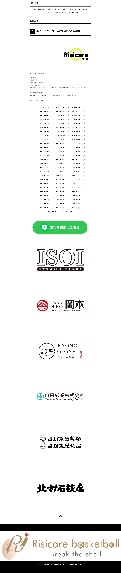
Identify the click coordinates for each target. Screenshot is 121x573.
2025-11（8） (76, 111)
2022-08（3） (76, 163)
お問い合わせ (42, 9)
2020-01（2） (44, 208)
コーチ (71, 9)
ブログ (44, 12)
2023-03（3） (60, 155)
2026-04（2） (45, 107)
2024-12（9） (60, 127)
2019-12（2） (60, 208)
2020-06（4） (60, 200)
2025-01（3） (44, 127)
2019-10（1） (76, 208)
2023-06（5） (60, 151)
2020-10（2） (44, 196)
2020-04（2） (45, 204)
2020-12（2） (60, 192)
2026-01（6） (44, 111)
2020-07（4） (45, 200)
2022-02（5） (76, 171)
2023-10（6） (44, 147)
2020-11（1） (76, 192)
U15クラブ (64, 9)
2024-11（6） (76, 127)
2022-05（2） (76, 167)
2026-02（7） (76, 107)
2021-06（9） (60, 184)
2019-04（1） (52, 212)
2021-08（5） (76, 180)
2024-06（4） (60, 135)
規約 (77, 12)
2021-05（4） (76, 184)
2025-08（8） (76, 115)
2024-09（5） (60, 131)
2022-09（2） (60, 163)
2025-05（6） (76, 119)
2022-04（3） (44, 171)
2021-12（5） (60, 176)
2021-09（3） (60, 180)
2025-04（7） (45, 123)
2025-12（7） (60, 111)
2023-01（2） (44, 159)
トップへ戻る (60, 516)
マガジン (50, 12)
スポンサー (85, 9)
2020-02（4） (76, 204)
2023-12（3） (60, 143)
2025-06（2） (60, 119)
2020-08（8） (76, 196)
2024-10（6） (44, 131)
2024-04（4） (45, 139)
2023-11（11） (76, 143)
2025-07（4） (45, 119)
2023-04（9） (45, 155)
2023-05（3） (76, 151)
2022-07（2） (44, 167)
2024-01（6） (44, 143)
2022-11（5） (76, 159)
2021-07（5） (44, 184)
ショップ (77, 9)
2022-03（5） (60, 171)
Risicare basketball (51, 564)
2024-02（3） (76, 139)
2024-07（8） (45, 135)
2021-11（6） (76, 176)
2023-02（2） (76, 155)
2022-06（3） (60, 167)
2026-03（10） (60, 107)
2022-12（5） (60, 159)
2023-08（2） (76, 147)
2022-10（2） (44, 163)
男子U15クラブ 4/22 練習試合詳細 (58, 31)
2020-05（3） (76, 200)
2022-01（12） (45, 176)
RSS (81, 564)
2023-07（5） (44, 151)
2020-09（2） (60, 196)
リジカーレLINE (69, 12)
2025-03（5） (60, 123)
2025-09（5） (60, 115)
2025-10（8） (44, 115)
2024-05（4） (76, 135)
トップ (34, 9)
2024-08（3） (76, 131)
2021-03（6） (60, 188)
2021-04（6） (44, 188)
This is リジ (59, 12)
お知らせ (50, 9)
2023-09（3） (60, 147)
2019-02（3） (68, 212)
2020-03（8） (60, 204)
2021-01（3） (44, 192)
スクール (57, 9)
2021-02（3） (76, 188)
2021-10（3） (44, 180)
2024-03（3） (60, 139)
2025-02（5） (76, 123)
